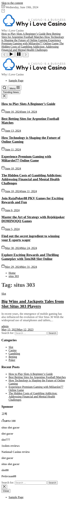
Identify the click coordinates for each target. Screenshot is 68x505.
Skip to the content (12, 2)
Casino (12, 350)
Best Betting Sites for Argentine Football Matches (37, 377)
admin (5, 326)
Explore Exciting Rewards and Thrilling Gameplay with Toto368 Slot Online (30, 257)
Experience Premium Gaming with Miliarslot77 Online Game (26, 158)
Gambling (14, 353)
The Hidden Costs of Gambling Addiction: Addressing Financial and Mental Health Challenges (31, 179)
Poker (12, 360)
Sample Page (16, 80)
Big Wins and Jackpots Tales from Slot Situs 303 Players (32, 303)
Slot (3, 293)
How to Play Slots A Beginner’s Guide (28, 104)
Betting (13, 356)
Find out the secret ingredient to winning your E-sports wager (30, 238)
